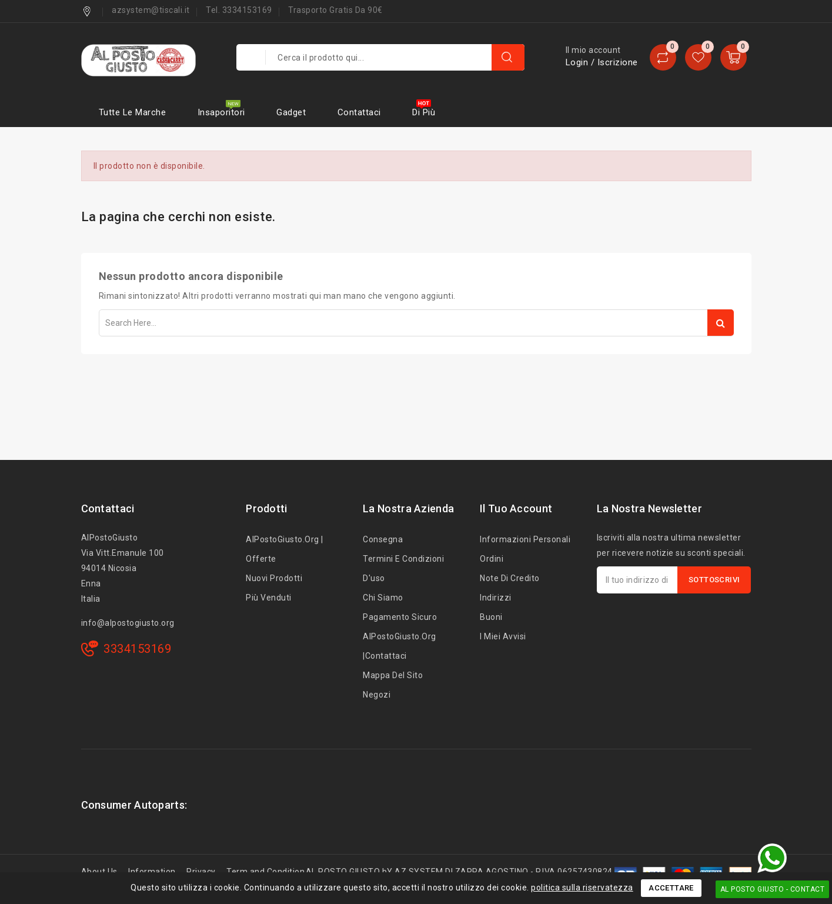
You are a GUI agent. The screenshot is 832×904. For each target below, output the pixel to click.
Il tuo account (516, 508)
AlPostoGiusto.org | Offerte (284, 549)
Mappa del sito (393, 675)
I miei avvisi (503, 636)
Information (152, 871)
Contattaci (359, 112)
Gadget (291, 112)
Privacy (201, 871)
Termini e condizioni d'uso (403, 568)
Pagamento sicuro (400, 617)
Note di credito (510, 578)
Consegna (383, 539)
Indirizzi (496, 597)
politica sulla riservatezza (582, 887)
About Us (99, 871)
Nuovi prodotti (274, 578)
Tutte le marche (132, 112)
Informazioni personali (525, 539)
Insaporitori (221, 112)
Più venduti (269, 597)
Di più (423, 112)
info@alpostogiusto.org (128, 623)
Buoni (491, 617)
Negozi (376, 694)
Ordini (491, 558)
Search (720, 322)
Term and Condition (265, 871)
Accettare (671, 887)
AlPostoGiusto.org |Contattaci (399, 646)
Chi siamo (383, 597)
